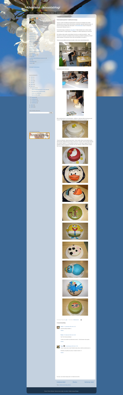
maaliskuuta (34, 100)
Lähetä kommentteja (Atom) (65, 384)
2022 (32, 77)
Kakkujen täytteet (33, 34)
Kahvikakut (31, 33)
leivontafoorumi (32, 49)
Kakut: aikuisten (32, 39)
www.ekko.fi (73, 30)
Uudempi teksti (61, 382)
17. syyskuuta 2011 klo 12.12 (70, 326)
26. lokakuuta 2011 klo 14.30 (70, 334)
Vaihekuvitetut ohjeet (48, 13)
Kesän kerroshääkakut (36, 93)
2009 (32, 106)
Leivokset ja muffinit (33, 48)
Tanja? (38, 13)
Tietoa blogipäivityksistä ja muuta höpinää (40, 89)
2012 (32, 84)
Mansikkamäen (79, 25)
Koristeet (31, 46)
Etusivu (32, 13)
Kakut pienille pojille (36, 94)
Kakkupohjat (32, 38)
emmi (62, 326)
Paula (62, 334)
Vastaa (62, 330)
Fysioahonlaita (60, 13)
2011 (32, 86)
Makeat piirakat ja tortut (34, 51)
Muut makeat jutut (33, 54)
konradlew (66, 391)
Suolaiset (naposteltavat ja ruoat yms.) (37, 58)
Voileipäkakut (32, 61)
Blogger (76, 391)
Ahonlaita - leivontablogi (43, 7)
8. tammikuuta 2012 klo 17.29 (71, 346)
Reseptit (31, 56)
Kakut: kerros (32, 43)
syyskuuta (34, 87)
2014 (32, 80)
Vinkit (30, 59)
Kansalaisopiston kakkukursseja (38, 91)
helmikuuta (34, 102)
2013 (32, 82)
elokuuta (34, 97)
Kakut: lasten (32, 44)
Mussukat (31, 53)
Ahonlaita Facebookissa (34, 67)
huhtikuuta (34, 99)
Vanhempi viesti (89, 382)
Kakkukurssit (76, 319)
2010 (32, 105)
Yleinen (31, 63)
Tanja (62, 346)
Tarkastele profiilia (33, 27)
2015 (32, 78)
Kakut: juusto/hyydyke (34, 41)
